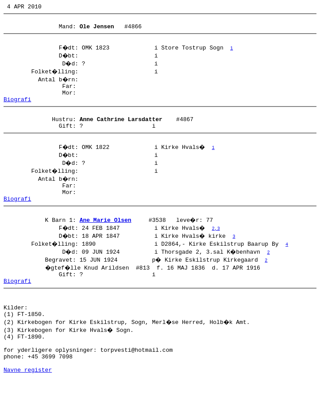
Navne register (28, 405)
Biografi (17, 108)
